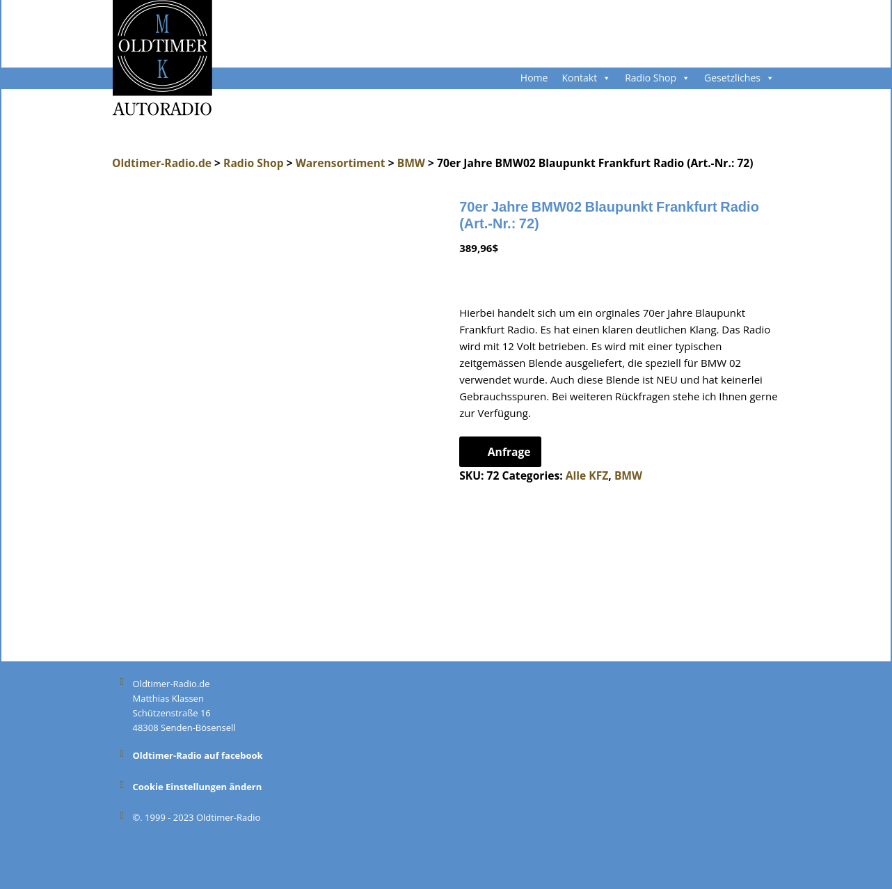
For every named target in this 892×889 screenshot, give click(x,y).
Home (534, 77)
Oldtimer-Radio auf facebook (198, 755)
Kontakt (586, 77)
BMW (628, 475)
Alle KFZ (587, 475)
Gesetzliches (739, 77)
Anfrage (509, 451)
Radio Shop (657, 77)
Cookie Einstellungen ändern (197, 786)
